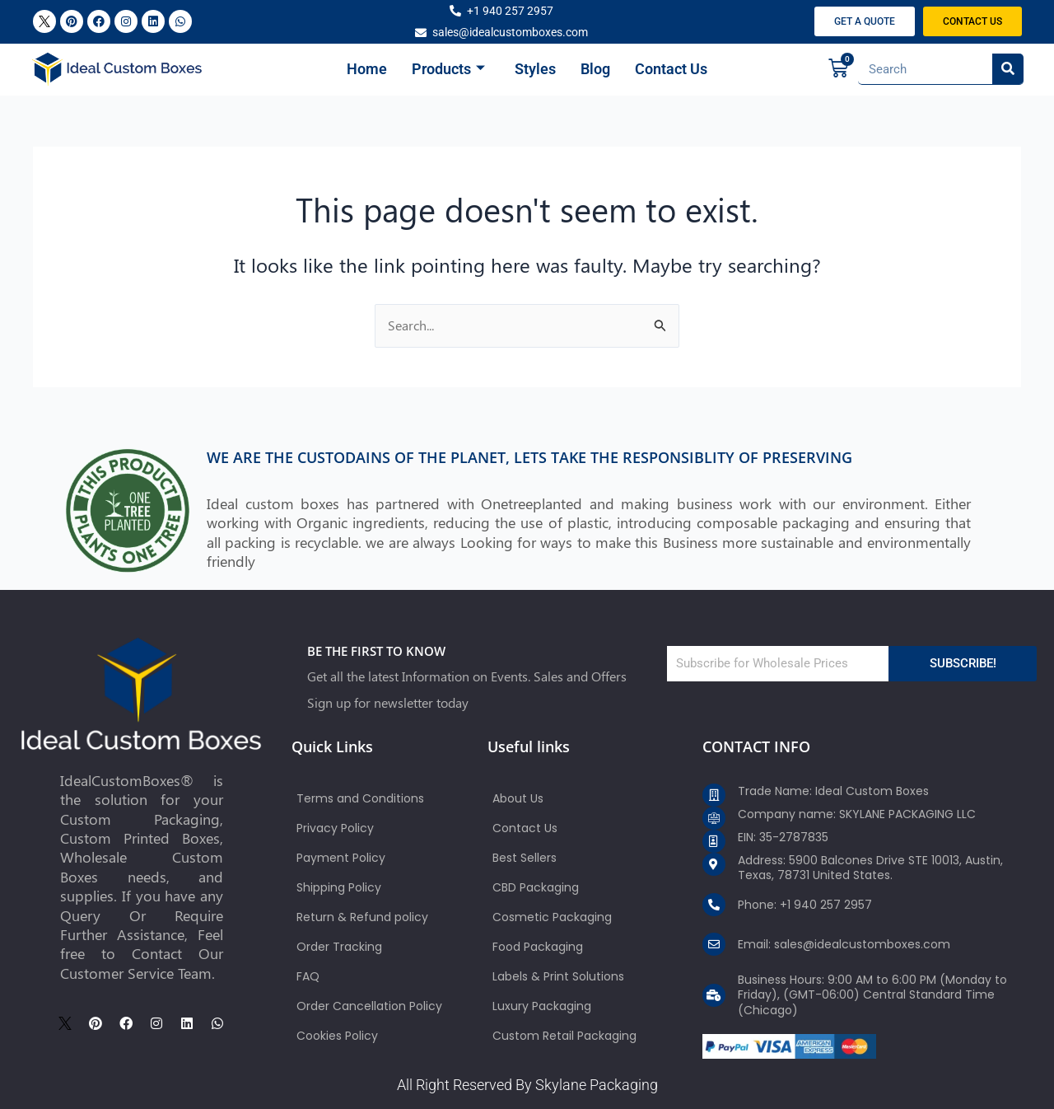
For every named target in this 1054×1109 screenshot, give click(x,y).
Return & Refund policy (362, 917)
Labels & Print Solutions (558, 976)
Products (448, 69)
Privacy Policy (335, 828)
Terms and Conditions (360, 798)
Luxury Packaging (541, 1006)
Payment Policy (340, 857)
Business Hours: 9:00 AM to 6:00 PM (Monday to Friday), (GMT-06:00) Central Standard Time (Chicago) (872, 994)
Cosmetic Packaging (552, 917)
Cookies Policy (337, 1035)
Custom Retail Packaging (564, 1035)
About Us (517, 798)
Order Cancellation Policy (369, 1006)
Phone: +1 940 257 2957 (805, 904)
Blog (595, 68)
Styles (535, 68)
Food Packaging (537, 946)
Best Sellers (524, 857)
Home (367, 68)
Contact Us (671, 68)
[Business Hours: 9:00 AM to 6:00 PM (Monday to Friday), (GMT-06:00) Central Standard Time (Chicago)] (713, 995)
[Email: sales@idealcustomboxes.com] (713, 944)
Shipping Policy (338, 887)
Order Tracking (339, 946)
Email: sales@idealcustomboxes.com (844, 944)
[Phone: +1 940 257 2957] (713, 904)
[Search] (1008, 69)
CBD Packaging (535, 887)
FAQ (307, 976)
